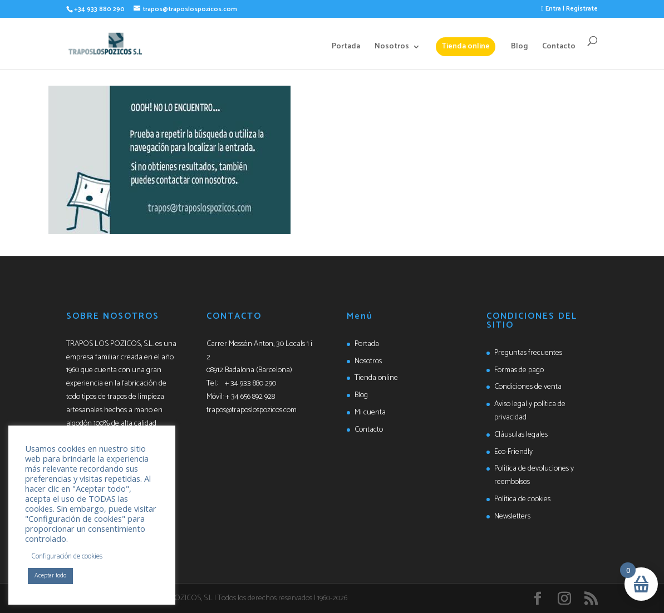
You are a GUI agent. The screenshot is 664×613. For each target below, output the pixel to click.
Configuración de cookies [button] (67, 556)
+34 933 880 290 (99, 9)
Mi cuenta (370, 412)
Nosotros (392, 48)
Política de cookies (522, 499)
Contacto (559, 48)
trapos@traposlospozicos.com (251, 410)
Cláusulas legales (521, 434)
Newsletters (512, 516)
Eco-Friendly (513, 452)
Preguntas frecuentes (528, 353)
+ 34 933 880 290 (250, 383)
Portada (346, 48)
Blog (519, 48)
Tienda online (465, 46)
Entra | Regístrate (569, 8)
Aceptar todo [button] (50, 576)
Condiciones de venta (528, 386)
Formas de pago (519, 370)
